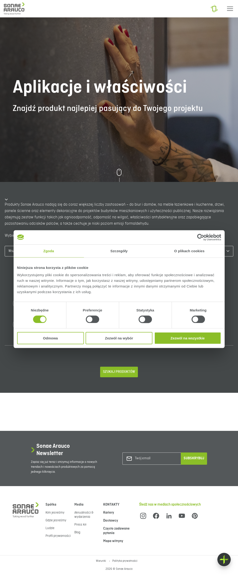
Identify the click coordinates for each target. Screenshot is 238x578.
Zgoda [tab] (48, 251)
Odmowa (50, 338)
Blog (77, 532)
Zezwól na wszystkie (187, 338)
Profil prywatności (58, 536)
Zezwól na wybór (119, 338)
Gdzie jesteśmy (55, 520)
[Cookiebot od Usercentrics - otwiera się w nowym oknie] (200, 237)
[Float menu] (224, 559)
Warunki (101, 561)
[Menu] (230, 8)
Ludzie (49, 528)
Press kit (80, 525)
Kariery (108, 513)
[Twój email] (153, 458)
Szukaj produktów (119, 372)
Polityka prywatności (124, 561)
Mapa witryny (113, 541)
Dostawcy (110, 521)
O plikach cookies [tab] (189, 251)
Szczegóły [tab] (119, 251)
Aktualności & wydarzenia (84, 515)
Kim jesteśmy (54, 513)
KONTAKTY (111, 505)
